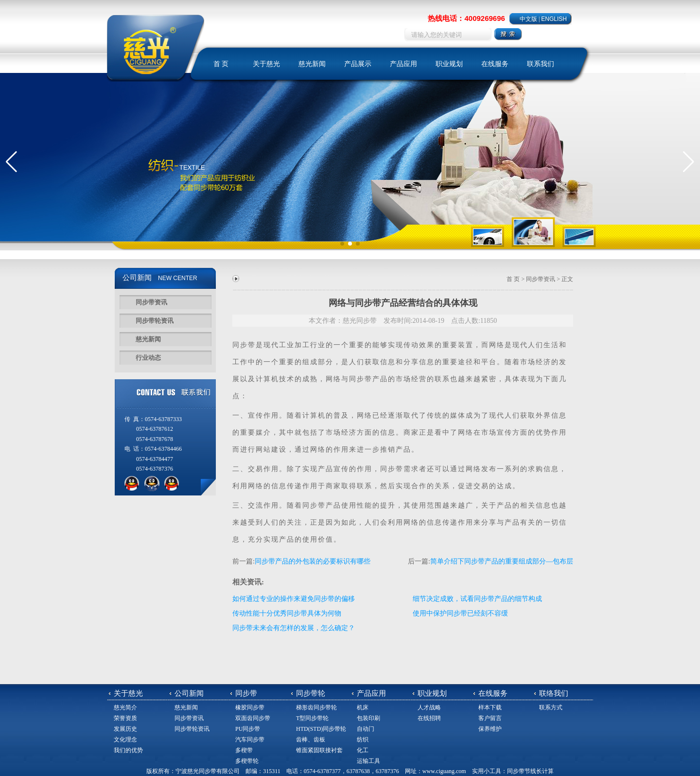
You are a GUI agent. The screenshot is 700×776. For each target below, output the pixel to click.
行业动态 (148, 357)
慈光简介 (125, 707)
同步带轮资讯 (155, 320)
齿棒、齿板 (310, 739)
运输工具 (368, 761)
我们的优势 (128, 750)
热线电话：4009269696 (466, 18)
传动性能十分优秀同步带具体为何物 (286, 613)
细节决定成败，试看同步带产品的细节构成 (477, 598)
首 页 (221, 64)
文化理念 (125, 739)
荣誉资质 (125, 718)
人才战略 (429, 707)
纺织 (362, 739)
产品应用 (403, 64)
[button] (11, 162)
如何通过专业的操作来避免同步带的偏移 (293, 598)
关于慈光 (266, 64)
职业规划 (449, 64)
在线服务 (494, 64)
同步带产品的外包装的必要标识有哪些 (312, 561)
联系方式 (550, 707)
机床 (362, 707)
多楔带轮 (247, 761)
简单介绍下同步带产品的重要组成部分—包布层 (501, 561)
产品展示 (357, 64)
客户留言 (490, 718)
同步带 (244, 345)
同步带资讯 (151, 302)
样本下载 (490, 707)
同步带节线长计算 (530, 771)
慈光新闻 (312, 64)
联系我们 (540, 64)
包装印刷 (368, 718)
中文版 (528, 19)
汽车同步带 (249, 739)
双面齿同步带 (252, 718)
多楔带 (244, 750)
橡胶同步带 (249, 707)
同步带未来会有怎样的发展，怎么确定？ (293, 628)
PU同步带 (247, 728)
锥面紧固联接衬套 (319, 750)
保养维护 (490, 728)
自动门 (365, 728)
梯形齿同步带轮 (316, 707)
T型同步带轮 (312, 718)
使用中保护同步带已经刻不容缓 (460, 613)
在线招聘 (429, 718)
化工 (362, 750)
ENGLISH (554, 19)
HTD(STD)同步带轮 (321, 728)
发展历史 (125, 728)
